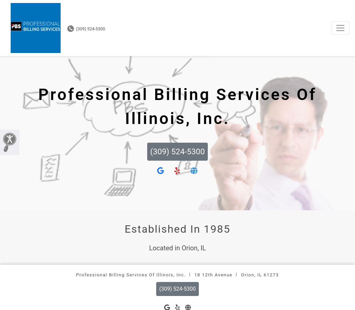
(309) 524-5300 (86, 28)
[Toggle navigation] (340, 28)
